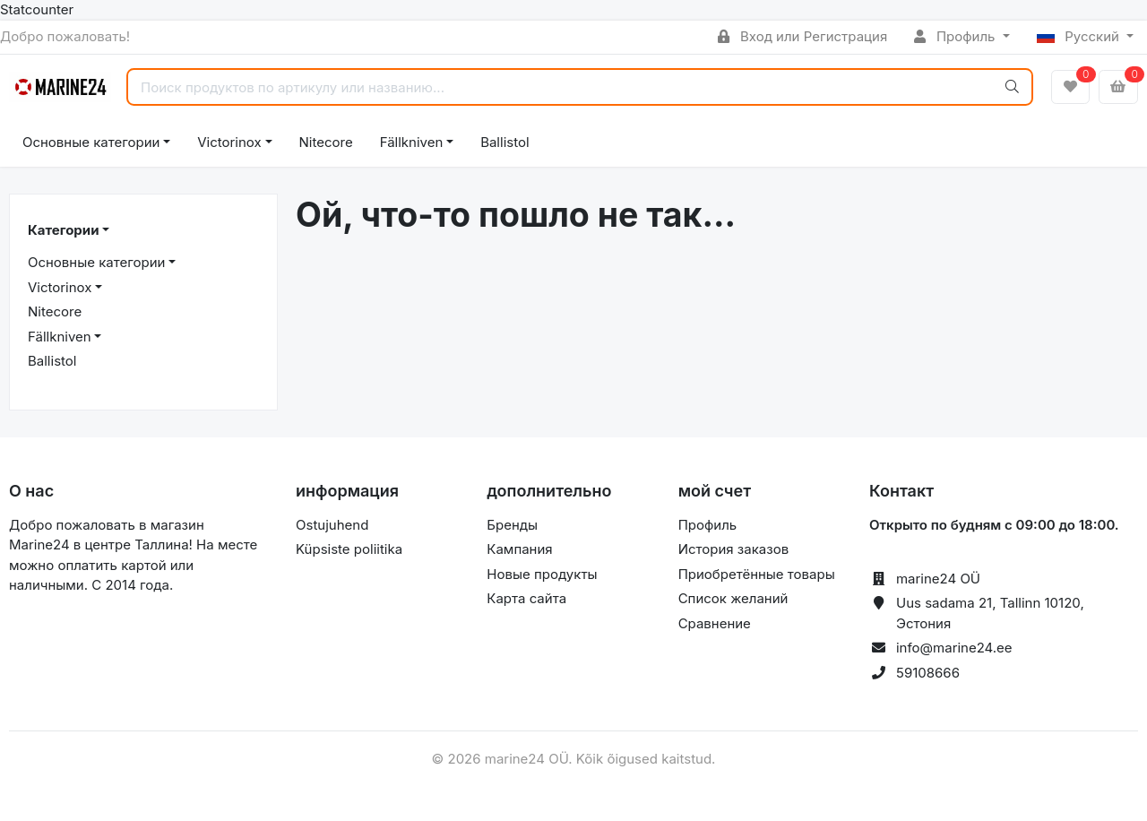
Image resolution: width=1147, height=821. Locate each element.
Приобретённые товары (756, 574)
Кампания (519, 548)
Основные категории (91, 142)
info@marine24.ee (954, 647)
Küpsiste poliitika (349, 548)
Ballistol (504, 142)
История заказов (733, 548)
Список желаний (733, 598)
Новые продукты (542, 574)
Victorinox (229, 142)
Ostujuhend (332, 524)
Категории (63, 229)
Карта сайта (526, 598)
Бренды (512, 524)
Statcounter (36, 9)
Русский (1080, 36)
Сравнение (714, 623)
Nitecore (326, 142)
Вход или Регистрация (802, 36)
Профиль (956, 36)
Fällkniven (412, 142)
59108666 (928, 672)
